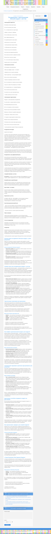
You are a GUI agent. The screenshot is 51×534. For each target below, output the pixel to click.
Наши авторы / (37, 531)
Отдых (43, 6)
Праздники (33, 6)
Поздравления (25, 9)
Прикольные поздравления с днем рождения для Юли (16, 495)
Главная (7, 6)
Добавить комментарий (12, 20)
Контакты (45, 531)
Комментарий (7, 511)
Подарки (22, 6)
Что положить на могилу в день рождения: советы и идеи (17, 501)
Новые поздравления (8, 10)
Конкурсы (27, 6)
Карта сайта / (41, 531)
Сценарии (38, 6)
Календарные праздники (14, 6)
